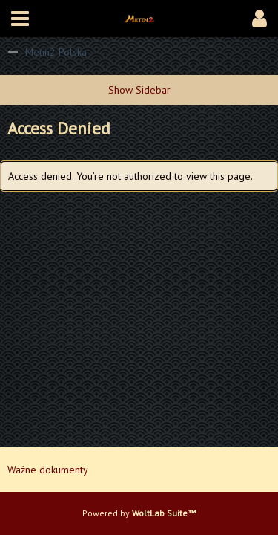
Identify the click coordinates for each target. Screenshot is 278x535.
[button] (20, 18)
